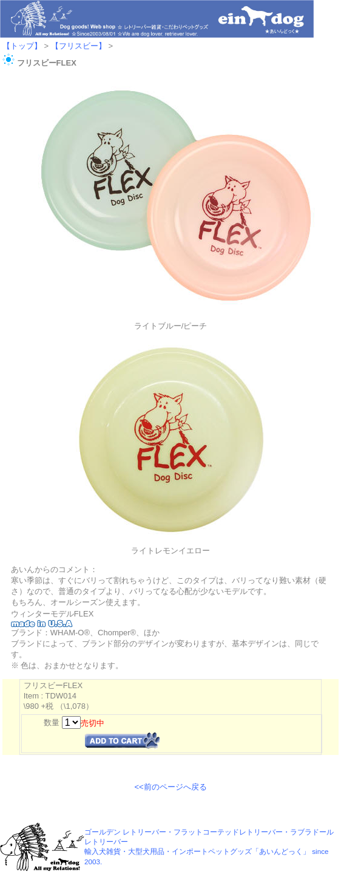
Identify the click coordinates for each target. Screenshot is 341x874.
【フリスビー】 (78, 45)
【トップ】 (22, 45)
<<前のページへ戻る (170, 786)
